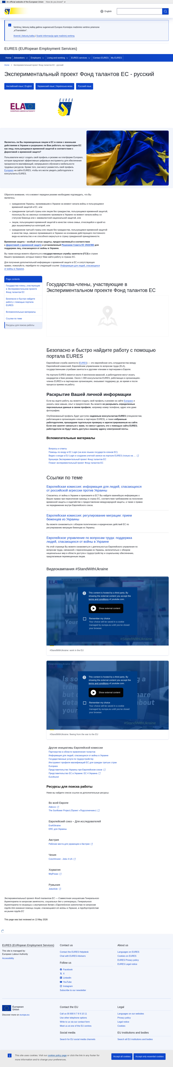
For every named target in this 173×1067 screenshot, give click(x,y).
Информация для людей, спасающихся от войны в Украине (78, 755)
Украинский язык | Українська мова (54, 86)
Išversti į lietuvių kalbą (24, 36)
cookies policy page (57, 1055)
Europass (9, 170)
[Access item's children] (27, 58)
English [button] (106, 11)
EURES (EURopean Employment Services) (28, 945)
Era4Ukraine (55, 825)
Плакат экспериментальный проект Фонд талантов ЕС (76, 463)
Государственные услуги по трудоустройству (71, 759)
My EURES (116, 58)
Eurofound (54, 777)
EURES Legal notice (127, 964)
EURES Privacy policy (128, 960)
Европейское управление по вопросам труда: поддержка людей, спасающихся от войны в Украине (89, 539)
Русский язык (84, 86)
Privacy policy (124, 1018)
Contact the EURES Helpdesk (74, 952)
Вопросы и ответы (58, 448)
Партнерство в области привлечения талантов (72, 752)
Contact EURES (101, 58)
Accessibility (8, 958)
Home (8, 58)
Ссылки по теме (14, 318)
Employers (36, 58)
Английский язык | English (19, 86)
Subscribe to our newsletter (73, 990)
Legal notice (123, 1022)
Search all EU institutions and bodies (135, 1039)
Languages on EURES (128, 952)
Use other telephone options (73, 1018)
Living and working (56, 58)
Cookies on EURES (126, 956)
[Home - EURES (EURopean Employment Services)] (17, 11)
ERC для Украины (58, 829)
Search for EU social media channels (77, 1039)
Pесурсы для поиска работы (20, 325)
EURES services (79, 58)
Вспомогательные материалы (21, 312)
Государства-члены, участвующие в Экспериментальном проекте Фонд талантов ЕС (23, 288)
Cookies (121, 1026)
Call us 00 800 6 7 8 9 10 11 (73, 1014)
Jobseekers (19, 58)
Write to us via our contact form (75, 1022)
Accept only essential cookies (149, 1056)
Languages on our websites (130, 1014)
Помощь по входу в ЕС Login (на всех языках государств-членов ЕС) (83, 452)
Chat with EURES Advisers (73, 956)
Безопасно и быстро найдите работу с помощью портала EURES (20, 302)
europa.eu (24, 1015)
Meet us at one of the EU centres (76, 1026)
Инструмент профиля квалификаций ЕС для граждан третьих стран (83, 762)
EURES (83, 363)
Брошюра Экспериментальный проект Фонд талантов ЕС (77, 459)
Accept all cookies (122, 1056)
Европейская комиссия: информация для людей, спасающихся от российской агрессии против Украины (94, 488)
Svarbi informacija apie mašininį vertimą (55, 36)
